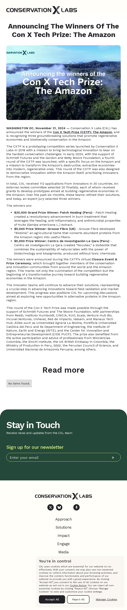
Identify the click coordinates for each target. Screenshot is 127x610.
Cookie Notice (78, 585)
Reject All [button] (78, 599)
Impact (64, 535)
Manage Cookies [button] (106, 599)
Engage (63, 544)
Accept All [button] (52, 599)
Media (63, 552)
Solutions (64, 527)
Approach (63, 519)
